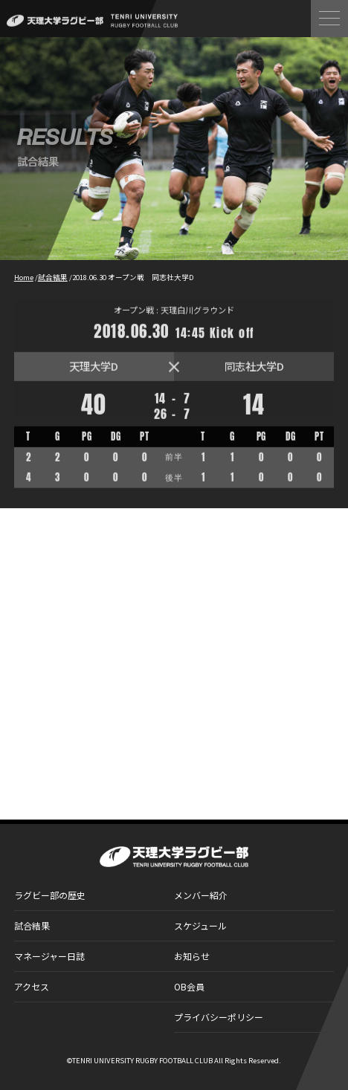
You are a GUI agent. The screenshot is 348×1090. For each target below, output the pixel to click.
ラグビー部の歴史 (50, 895)
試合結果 (32, 925)
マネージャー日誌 (49, 956)
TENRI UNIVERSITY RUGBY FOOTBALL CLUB (142, 1060)
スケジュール (200, 925)
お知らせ (192, 956)
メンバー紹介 (201, 895)
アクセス (31, 986)
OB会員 (189, 986)
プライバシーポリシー (218, 1016)
